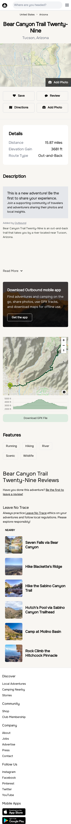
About (6, 733)
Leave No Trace (36, 513)
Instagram (9, 772)
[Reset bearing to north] (63, 350)
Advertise (8, 744)
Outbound (20, 223)
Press (6, 750)
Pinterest (8, 783)
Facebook (9, 778)
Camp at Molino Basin (43, 631)
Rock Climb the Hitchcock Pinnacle (41, 653)
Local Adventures (14, 684)
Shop (5, 711)
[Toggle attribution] (64, 392)
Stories (7, 695)
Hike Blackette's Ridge (43, 566)
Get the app (20, 317)
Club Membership (14, 717)
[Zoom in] (63, 340)
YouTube (8, 795)
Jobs (5, 739)
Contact (7, 756)
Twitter (7, 789)
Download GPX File (36, 418)
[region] (35, 365)
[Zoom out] (63, 345)
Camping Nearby (13, 689)
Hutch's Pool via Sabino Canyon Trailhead (45, 609)
